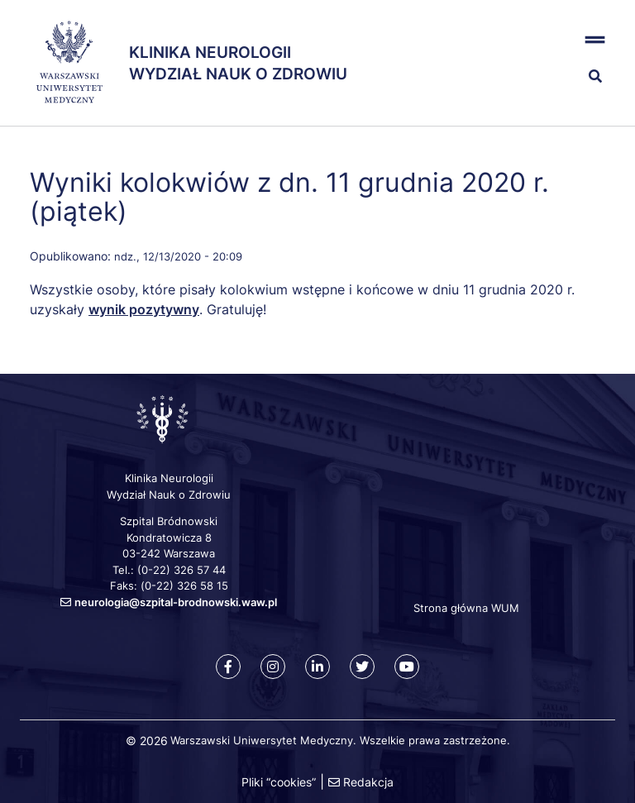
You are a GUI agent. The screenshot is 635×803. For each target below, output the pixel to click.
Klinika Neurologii (210, 52)
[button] (565, 40)
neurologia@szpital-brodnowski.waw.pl (175, 602)
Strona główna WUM (466, 607)
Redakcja (368, 782)
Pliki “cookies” (278, 782)
